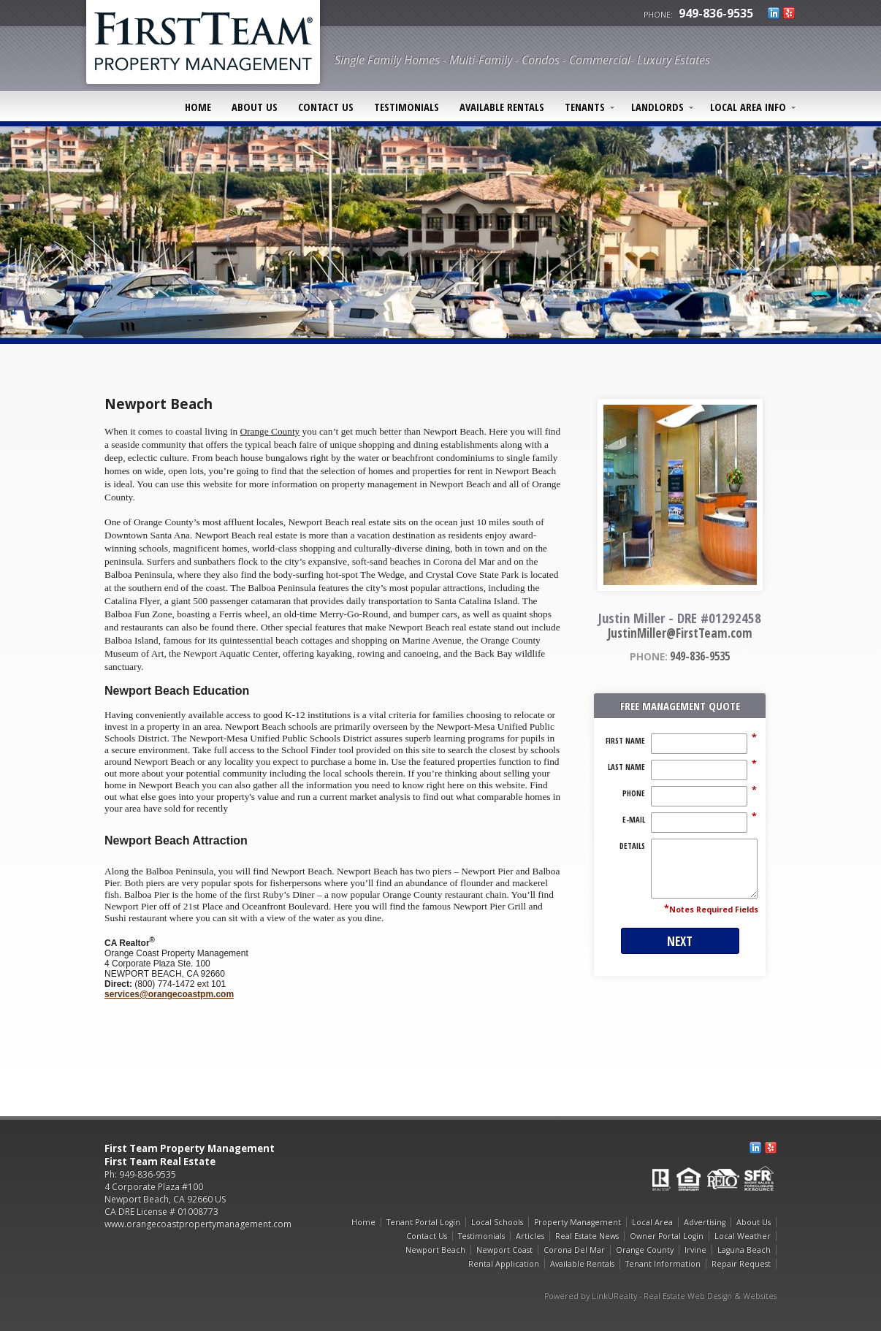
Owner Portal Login (666, 1236)
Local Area (652, 1222)
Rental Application (503, 1264)
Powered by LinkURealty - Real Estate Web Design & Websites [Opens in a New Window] (660, 1296)
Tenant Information (663, 1264)
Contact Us (326, 106)
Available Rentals (501, 106)
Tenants (585, 106)
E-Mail (633, 820)
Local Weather (742, 1236)
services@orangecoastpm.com (169, 994)
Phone (633, 793)
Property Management (577, 1222)
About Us (255, 106)
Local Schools (497, 1222)
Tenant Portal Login (423, 1222)
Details (632, 846)
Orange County (645, 1250)
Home (198, 106)
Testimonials (406, 106)
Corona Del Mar (574, 1250)
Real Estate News (587, 1236)
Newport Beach (435, 1250)
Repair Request (741, 1264)
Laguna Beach (744, 1250)
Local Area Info (748, 106)
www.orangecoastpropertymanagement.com (197, 1224)
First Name (625, 741)
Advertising (704, 1222)
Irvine (695, 1250)
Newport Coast (504, 1250)
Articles (530, 1236)
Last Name (626, 767)
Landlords (657, 106)
